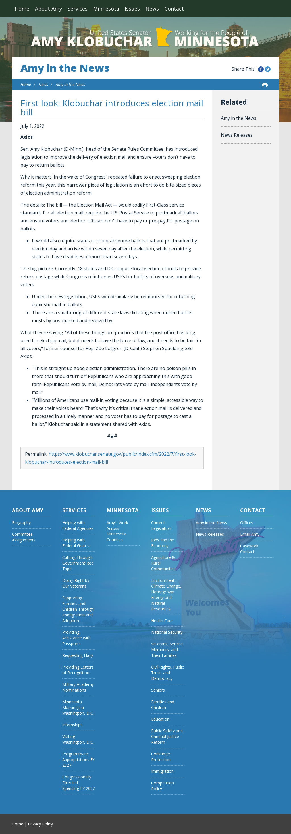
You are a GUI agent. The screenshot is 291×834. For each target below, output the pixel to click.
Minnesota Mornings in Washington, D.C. (78, 707)
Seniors (158, 690)
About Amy (48, 8)
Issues (132, 8)
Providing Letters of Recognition (77, 669)
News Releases (237, 135)
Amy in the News (64, 68)
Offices (246, 522)
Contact (174, 8)
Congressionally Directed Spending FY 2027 (78, 782)
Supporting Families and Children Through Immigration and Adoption (78, 609)
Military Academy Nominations (78, 687)
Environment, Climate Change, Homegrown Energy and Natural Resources (166, 595)
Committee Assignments (24, 537)
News (152, 8)
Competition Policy (162, 785)
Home (22, 8)
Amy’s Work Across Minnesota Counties (117, 531)
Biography (21, 522)
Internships (72, 724)
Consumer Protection (161, 756)
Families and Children (162, 704)
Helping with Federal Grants (75, 542)
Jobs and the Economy (162, 542)
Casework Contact (249, 548)
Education (160, 719)
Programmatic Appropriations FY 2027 (78, 759)
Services (78, 8)
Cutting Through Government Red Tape (77, 563)
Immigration (162, 771)
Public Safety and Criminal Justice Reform (167, 736)
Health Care (162, 620)
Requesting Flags (77, 655)
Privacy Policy (40, 824)
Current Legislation (161, 525)
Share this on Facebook (261, 69)
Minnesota (106, 8)
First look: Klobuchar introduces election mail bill (111, 107)
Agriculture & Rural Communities (163, 563)
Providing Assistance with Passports (76, 637)
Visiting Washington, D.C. (78, 739)
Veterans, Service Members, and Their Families (167, 649)
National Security (166, 632)
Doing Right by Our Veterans (75, 583)
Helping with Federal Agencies (77, 525)
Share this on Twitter (268, 69)
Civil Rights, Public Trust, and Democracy (167, 672)
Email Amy (249, 534)
